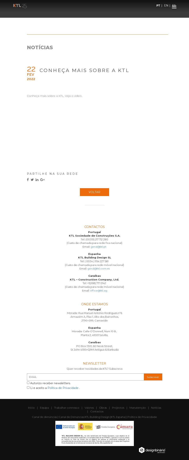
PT (158, 5)
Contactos (96, 411)
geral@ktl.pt (98, 246)
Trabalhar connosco (66, 407)
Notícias (156, 407)
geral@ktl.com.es (99, 268)
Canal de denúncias (44, 416)
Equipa (44, 407)
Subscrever (153, 377)
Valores (89, 407)
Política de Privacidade (63, 388)
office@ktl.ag (98, 290)
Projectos (118, 407)
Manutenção (138, 407)
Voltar (94, 192)
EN (166, 5)
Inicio (31, 407)
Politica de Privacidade (142, 416)
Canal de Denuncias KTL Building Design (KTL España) (92, 416)
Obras (103, 407)
